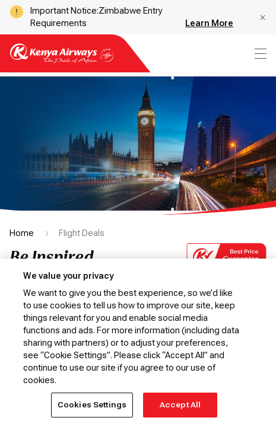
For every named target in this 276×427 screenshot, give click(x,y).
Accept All (180, 404)
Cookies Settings (92, 404)
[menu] (259, 53)
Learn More (209, 23)
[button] (262, 17)
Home (21, 233)
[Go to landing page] (61, 60)
